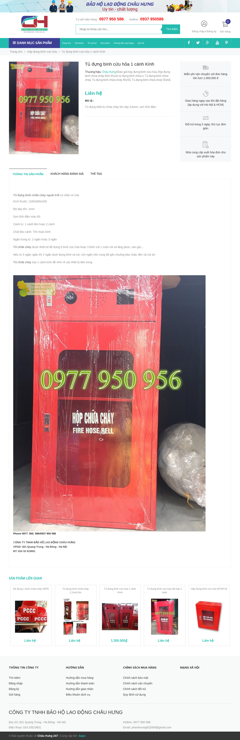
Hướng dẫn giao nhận (79, 689)
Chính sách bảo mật (135, 677)
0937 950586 (152, 19)
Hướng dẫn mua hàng (124, 43)
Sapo (81, 735)
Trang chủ (66, 43)
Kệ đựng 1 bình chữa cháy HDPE (31, 588)
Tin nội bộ (92, 43)
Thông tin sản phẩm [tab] (28, 174)
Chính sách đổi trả (134, 689)
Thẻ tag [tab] (96, 173)
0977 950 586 (111, 19)
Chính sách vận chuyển (137, 683)
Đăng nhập (198, 31)
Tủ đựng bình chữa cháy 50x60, (152, 79)
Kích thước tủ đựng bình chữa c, (125, 75)
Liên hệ (141, 43)
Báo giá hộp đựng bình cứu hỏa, (138, 71)
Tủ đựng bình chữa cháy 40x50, (112, 79)
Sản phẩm (105, 43)
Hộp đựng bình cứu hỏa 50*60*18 (209, 588)
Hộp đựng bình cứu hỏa (42, 51)
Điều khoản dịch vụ (78, 694)
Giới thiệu (79, 43)
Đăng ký (211, 31)
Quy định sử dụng (134, 694)
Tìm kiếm (14, 677)
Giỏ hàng (14, 694)
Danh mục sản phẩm (34, 43)
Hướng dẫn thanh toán (80, 683)
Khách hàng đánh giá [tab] (67, 173)
